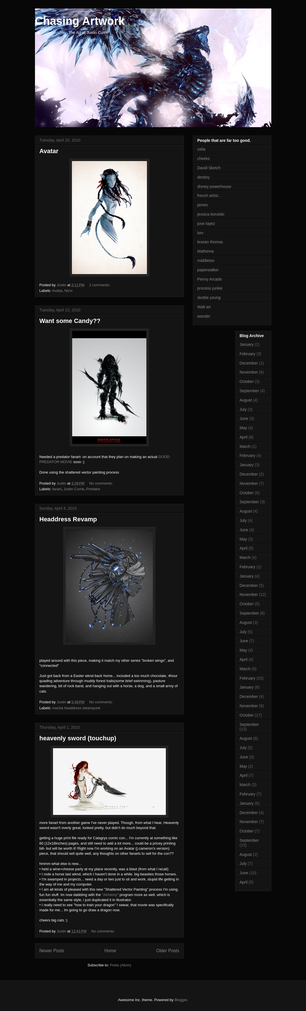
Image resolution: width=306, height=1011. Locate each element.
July (243, 409)
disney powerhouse (214, 186)
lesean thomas (210, 242)
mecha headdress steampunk (76, 708)
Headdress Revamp (68, 519)
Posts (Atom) (120, 965)
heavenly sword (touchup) (77, 738)
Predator (93, 489)
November (249, 372)
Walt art (204, 307)
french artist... (209, 195)
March (245, 446)
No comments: (101, 483)
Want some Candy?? (70, 320)
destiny (203, 177)
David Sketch (209, 168)
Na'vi (68, 290)
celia (201, 149)
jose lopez (206, 223)
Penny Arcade (209, 279)
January (247, 344)
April (244, 437)
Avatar (49, 151)
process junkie (210, 288)
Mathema (205, 251)
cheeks (203, 158)
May (243, 428)
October (247, 381)
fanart (56, 489)
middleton (206, 260)
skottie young (209, 297)
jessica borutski (210, 214)
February (248, 354)
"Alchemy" (110, 895)
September (249, 391)
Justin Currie (74, 489)
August (246, 400)
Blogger (181, 1000)
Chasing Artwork (80, 21)
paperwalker (208, 270)
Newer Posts (51, 950)
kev (200, 233)
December (249, 363)
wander (203, 316)
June (244, 418)
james (202, 205)
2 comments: (100, 285)
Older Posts (167, 950)
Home (110, 950)
